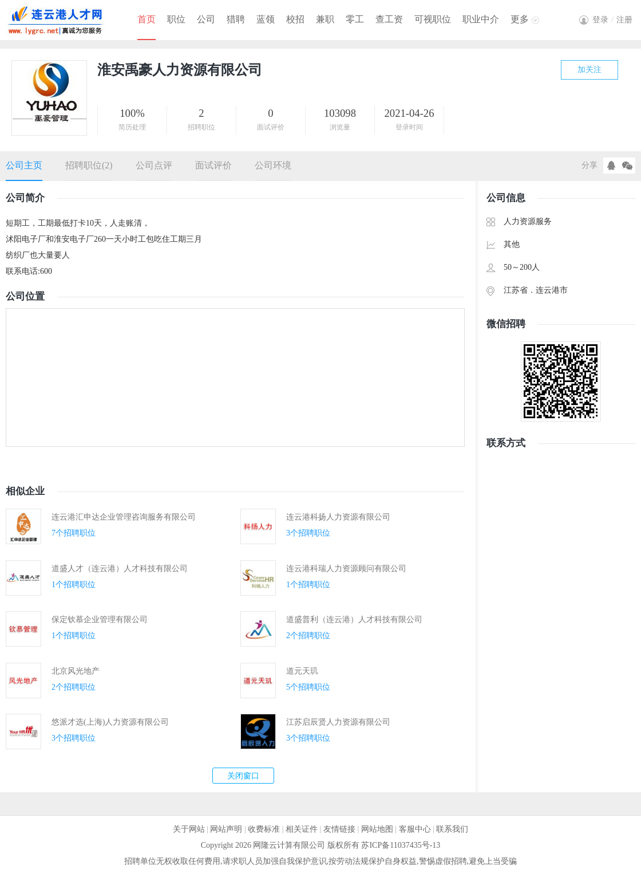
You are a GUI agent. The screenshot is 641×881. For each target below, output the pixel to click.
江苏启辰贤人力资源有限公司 (338, 722)
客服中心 (415, 829)
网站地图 (377, 829)
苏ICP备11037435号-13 (400, 845)
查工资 (389, 19)
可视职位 (432, 19)
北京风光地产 (76, 671)
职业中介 (480, 19)
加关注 (589, 69)
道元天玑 (302, 671)
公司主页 (24, 165)
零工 (355, 19)
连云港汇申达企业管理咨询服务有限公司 (124, 517)
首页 (146, 19)
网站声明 (226, 829)
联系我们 (452, 829)
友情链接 (339, 829)
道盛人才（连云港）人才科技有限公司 (120, 568)
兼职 (325, 19)
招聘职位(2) (89, 165)
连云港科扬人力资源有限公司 (338, 517)
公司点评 (154, 165)
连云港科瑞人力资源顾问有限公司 (346, 568)
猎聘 (236, 19)
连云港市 (552, 290)
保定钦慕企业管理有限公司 (100, 619)
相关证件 (302, 829)
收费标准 (264, 829)
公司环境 (273, 165)
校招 (295, 19)
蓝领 (265, 19)
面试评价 (213, 165)
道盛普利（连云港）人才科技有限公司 (354, 619)
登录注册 (612, 19)
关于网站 (189, 829)
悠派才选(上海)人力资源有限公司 (110, 722)
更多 (520, 19)
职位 (176, 19)
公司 (206, 19)
